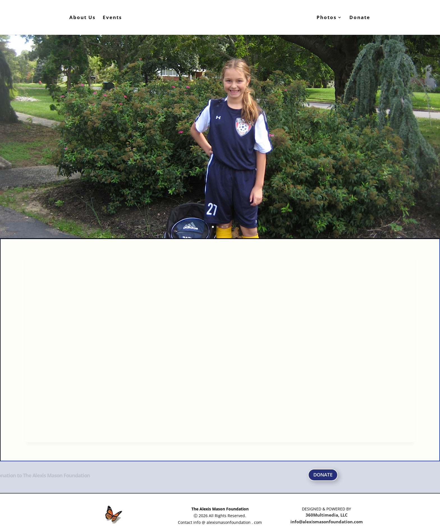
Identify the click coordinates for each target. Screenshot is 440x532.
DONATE (391, 474)
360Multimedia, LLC (327, 515)
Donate (359, 17)
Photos (326, 17)
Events (112, 17)
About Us (82, 17)
